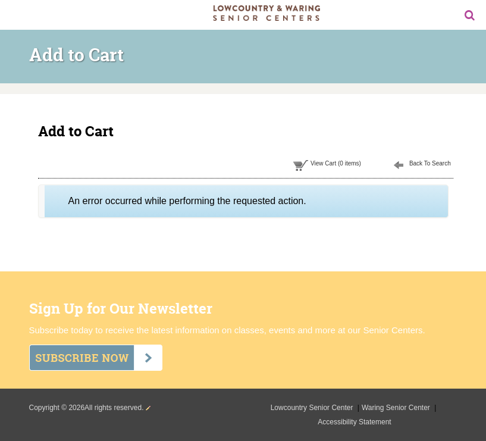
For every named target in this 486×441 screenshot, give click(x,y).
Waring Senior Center (397, 408)
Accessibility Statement (354, 422)
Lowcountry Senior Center (313, 408)
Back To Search (430, 163)
